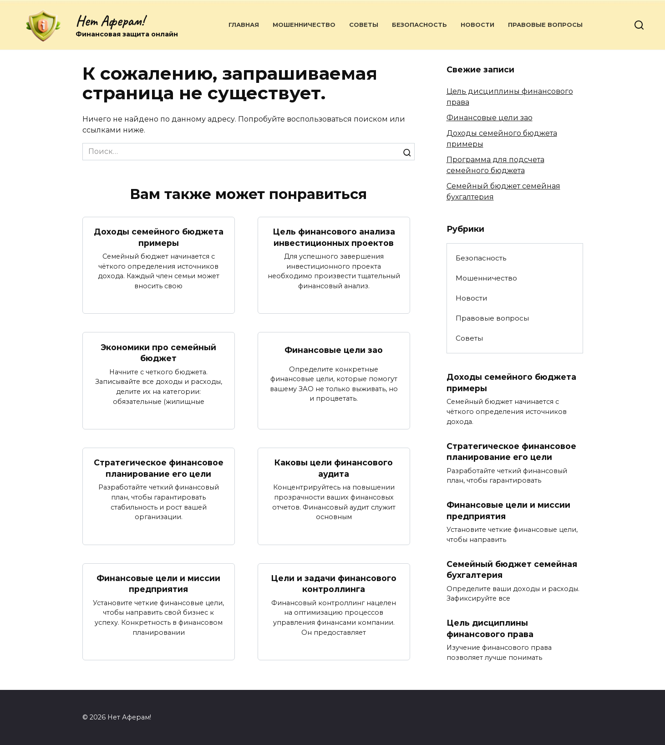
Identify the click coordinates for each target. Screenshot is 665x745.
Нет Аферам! (110, 20)
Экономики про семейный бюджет (158, 352)
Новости (477, 24)
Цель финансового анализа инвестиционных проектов (334, 237)
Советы (363, 24)
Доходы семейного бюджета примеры (158, 237)
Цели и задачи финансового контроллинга (333, 583)
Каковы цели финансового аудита (333, 468)
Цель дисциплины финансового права (490, 628)
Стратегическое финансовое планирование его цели (158, 468)
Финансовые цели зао (333, 350)
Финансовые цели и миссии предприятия (158, 583)
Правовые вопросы (545, 24)
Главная (243, 24)
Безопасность (419, 24)
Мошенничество (304, 24)
